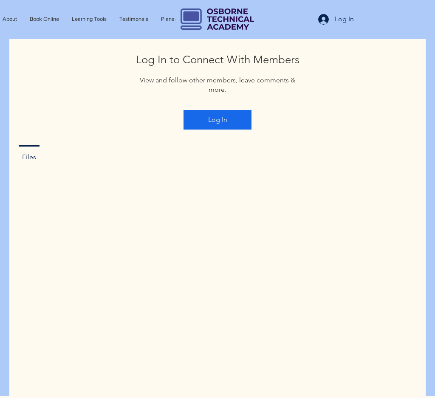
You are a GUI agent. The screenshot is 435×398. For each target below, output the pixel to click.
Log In (217, 120)
